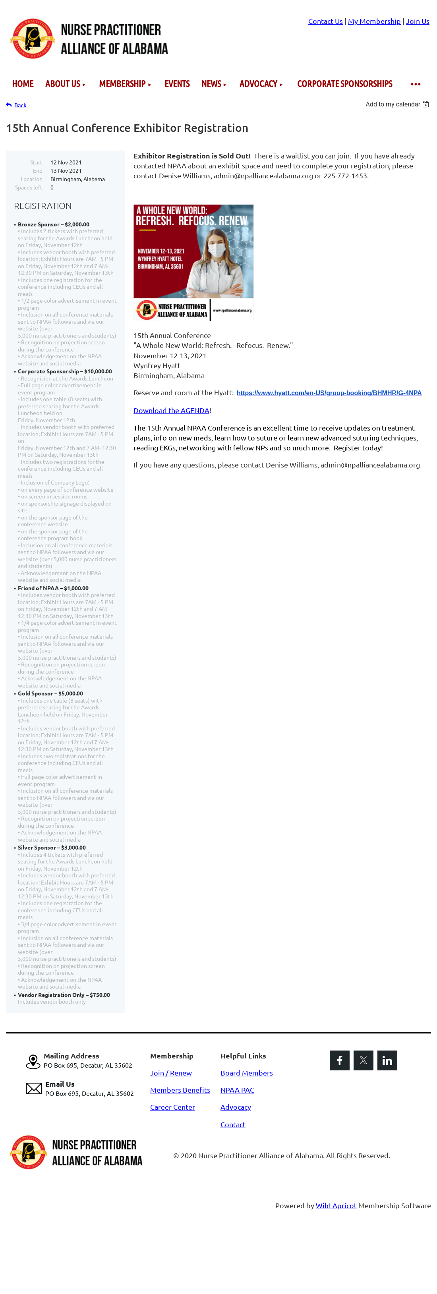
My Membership (374, 21)
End (38, 170)
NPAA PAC (237, 1089)
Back (20, 105)
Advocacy (235, 1107)
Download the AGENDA (171, 410)
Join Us (417, 21)
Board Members (246, 1072)
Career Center (172, 1107)
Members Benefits (180, 1089)
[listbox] (398, 104)
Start (36, 162)
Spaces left (29, 187)
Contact (233, 1124)
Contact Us (325, 21)
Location (32, 178)
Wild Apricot (336, 1205)
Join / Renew (171, 1072)
